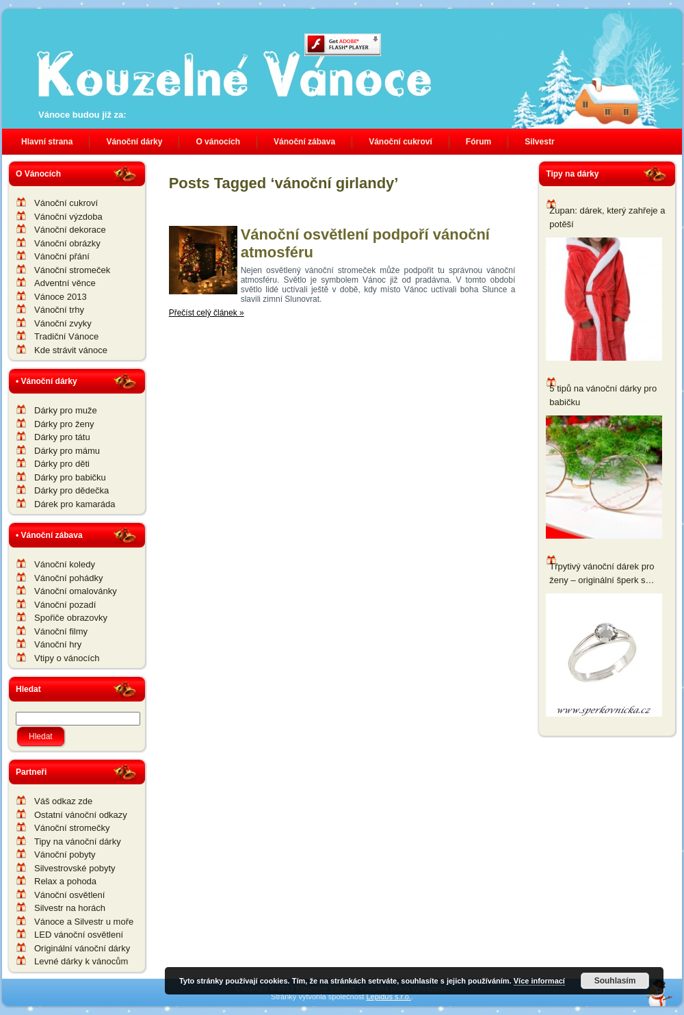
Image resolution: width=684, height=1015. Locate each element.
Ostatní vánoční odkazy (80, 815)
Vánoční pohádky (68, 578)
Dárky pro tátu (62, 437)
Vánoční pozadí (65, 605)
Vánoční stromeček (72, 270)
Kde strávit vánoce (70, 350)
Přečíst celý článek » (206, 313)
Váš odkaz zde (63, 801)
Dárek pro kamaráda (75, 504)
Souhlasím (615, 981)
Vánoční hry (57, 644)
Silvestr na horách (69, 908)
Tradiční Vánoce (66, 336)
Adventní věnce (65, 283)
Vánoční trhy (59, 310)
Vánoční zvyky (63, 323)
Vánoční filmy (61, 631)
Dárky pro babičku (70, 477)
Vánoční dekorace (70, 229)
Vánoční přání (62, 256)
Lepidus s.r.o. (388, 996)
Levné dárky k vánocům (81, 961)
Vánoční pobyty (65, 854)
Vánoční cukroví (66, 203)
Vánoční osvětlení (69, 895)
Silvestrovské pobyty (75, 868)
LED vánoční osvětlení (78, 934)
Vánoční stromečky (72, 828)
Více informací (539, 981)
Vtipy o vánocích (66, 658)
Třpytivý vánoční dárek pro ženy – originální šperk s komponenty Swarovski (601, 574)
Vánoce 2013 (60, 297)
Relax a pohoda (65, 881)
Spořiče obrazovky (70, 618)
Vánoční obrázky (67, 243)
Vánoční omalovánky (75, 591)
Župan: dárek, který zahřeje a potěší (607, 217)
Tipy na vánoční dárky (77, 841)
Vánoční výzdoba (68, 216)
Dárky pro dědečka (71, 490)
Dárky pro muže (65, 410)
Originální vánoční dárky (82, 948)
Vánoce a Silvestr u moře (83, 921)
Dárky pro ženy (64, 424)
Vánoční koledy (64, 564)
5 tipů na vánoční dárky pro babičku (603, 395)
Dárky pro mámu (67, 451)
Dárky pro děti (62, 464)
